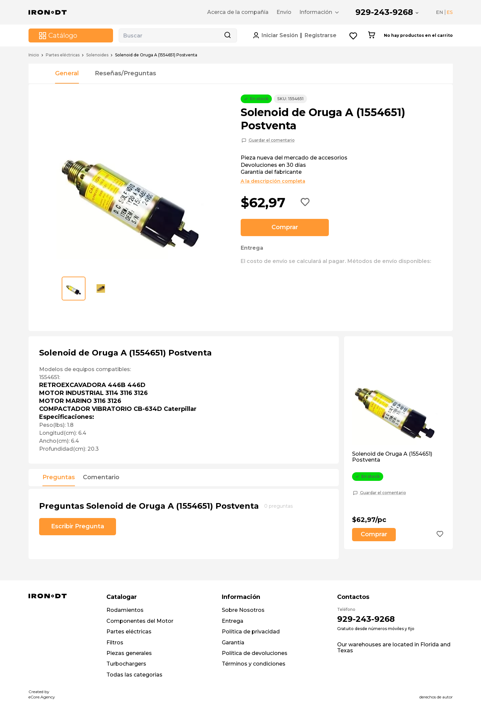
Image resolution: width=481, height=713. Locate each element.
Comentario (101, 477)
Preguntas (58, 477)
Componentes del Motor (139, 621)
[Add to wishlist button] (305, 202)
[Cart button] (371, 35)
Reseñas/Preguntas (125, 73)
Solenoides (97, 55)
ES (450, 12)
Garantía (233, 642)
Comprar (284, 227)
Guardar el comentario (272, 140)
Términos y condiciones (253, 664)
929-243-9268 (384, 12)
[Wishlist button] (353, 35)
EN (439, 12)
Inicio (34, 55)
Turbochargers (126, 664)
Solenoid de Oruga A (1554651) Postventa (392, 457)
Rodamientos (125, 610)
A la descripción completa (273, 181)
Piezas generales (129, 653)
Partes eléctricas (63, 55)
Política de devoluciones (254, 653)
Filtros (114, 642)
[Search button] (227, 35)
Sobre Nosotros (243, 610)
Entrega (232, 621)
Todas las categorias (134, 675)
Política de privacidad (251, 631)
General (67, 73)
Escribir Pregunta (77, 526)
